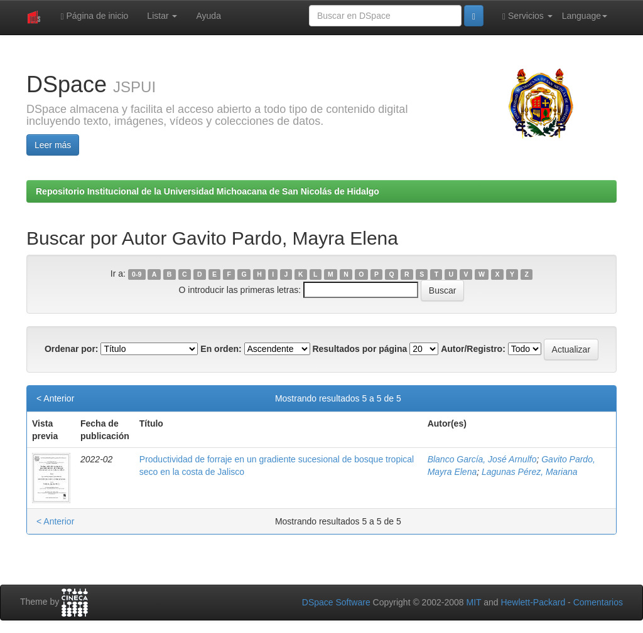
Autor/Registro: (473, 349)
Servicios (527, 16)
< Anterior (55, 398)
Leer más (53, 145)
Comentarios (598, 602)
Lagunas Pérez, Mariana (530, 472)
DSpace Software (336, 602)
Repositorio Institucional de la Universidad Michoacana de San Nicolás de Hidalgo (207, 191)
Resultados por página (359, 349)
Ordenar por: (72, 349)
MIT (473, 602)
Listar (162, 16)
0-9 (136, 274)
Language (584, 16)
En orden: (220, 349)
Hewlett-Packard (532, 602)
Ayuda (208, 16)
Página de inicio (94, 16)
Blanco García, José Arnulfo (482, 459)
